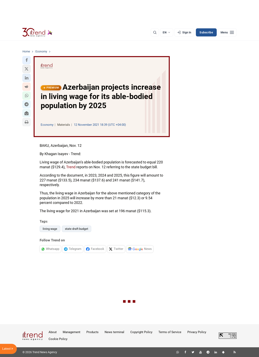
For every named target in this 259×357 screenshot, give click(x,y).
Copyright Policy (141, 332)
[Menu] (227, 32)
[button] (26, 60)
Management (71, 332)
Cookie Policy (58, 339)
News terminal (114, 332)
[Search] (155, 32)
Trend (70, 167)
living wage (50, 228)
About (53, 332)
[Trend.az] (37, 32)
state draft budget (76, 228)
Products (92, 332)
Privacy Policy (196, 332)
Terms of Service (169, 332)
